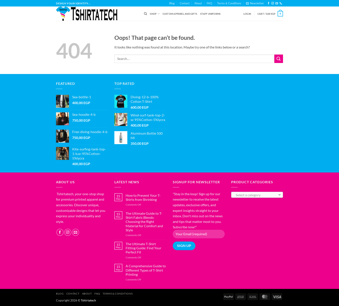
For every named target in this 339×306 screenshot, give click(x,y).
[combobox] (257, 195)
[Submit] (278, 59)
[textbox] (256, 195)
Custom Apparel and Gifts (180, 13)
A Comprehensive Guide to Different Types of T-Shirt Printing (146, 270)
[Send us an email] (276, 3)
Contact (185, 3)
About (198, 3)
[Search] (145, 14)
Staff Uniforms (210, 13)
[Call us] (281, 3)
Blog (172, 3)
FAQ (209, 3)
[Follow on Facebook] (268, 3)
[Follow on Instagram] (272, 3)
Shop (154, 14)
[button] (255, 3)
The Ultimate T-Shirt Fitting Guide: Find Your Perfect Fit (143, 248)
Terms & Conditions (229, 3)
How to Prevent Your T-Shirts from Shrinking (143, 197)
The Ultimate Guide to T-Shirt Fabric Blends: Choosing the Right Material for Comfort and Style (144, 221)
